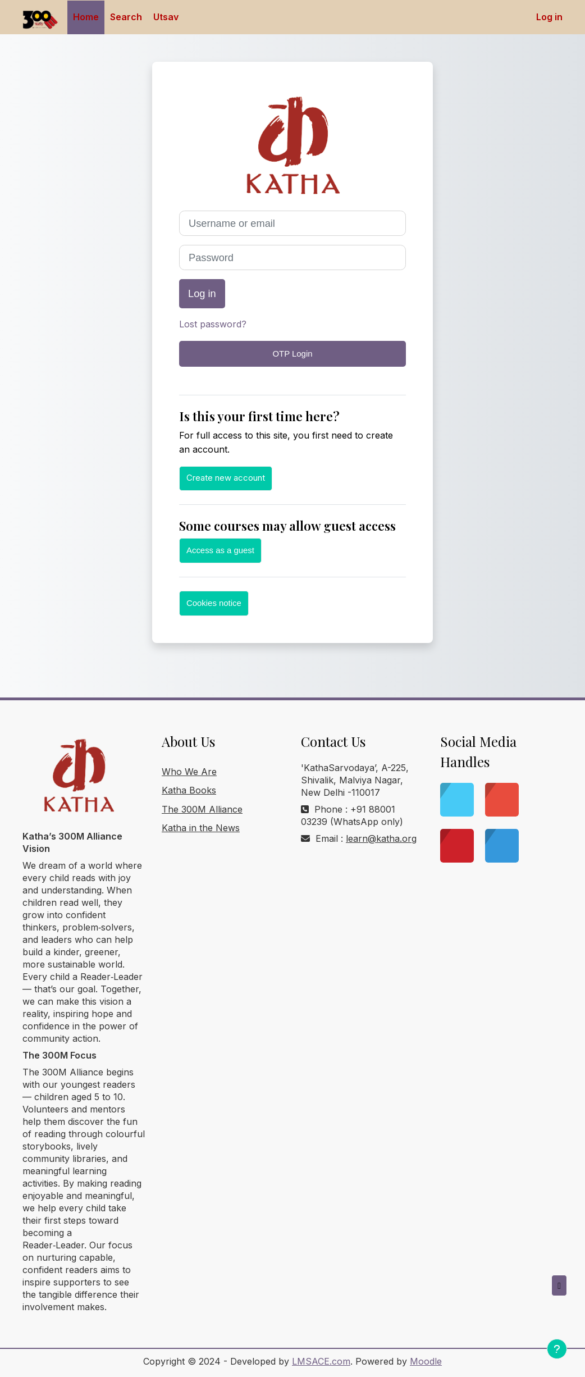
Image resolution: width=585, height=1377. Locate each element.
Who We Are (189, 771)
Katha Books (189, 790)
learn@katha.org (381, 838)
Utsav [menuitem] (166, 16)
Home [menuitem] (86, 16)
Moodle (426, 1361)
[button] (559, 1285)
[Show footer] (557, 1349)
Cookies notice (213, 603)
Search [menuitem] (126, 16)
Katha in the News (201, 827)
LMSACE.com (321, 1361)
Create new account (225, 478)
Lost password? (212, 324)
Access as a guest (220, 550)
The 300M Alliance (202, 809)
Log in (549, 16)
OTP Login (293, 353)
